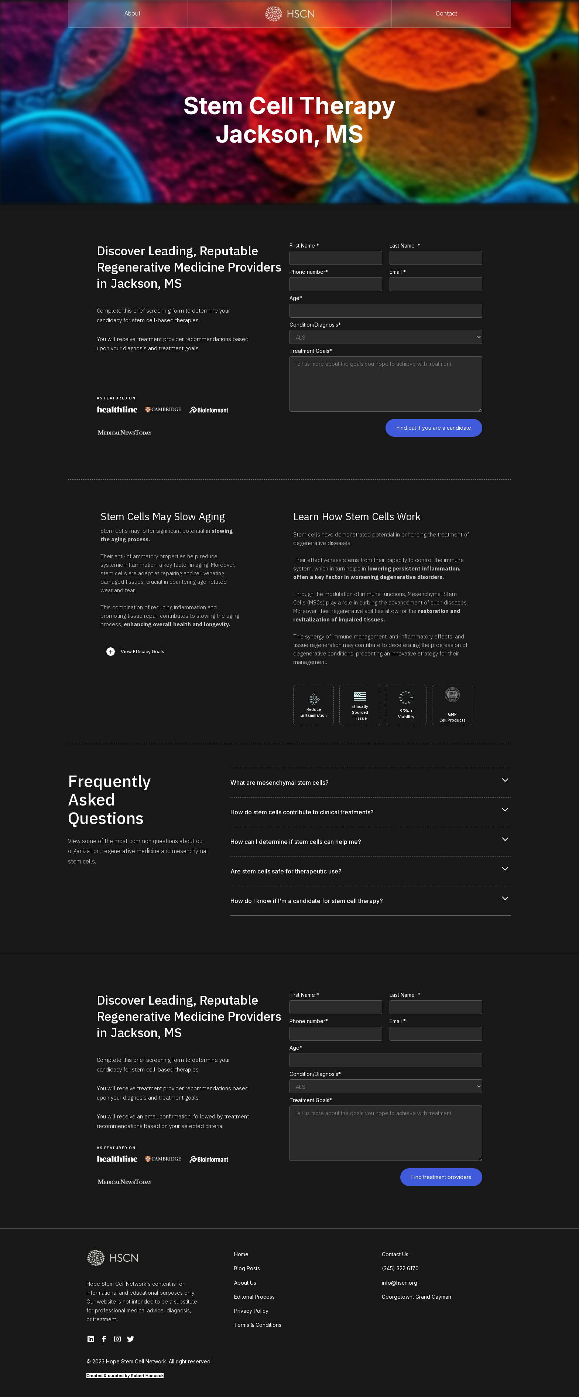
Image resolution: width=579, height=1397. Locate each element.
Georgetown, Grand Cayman (416, 1297)
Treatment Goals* (311, 351)
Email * (398, 272)
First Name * (304, 245)
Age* (296, 298)
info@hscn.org (399, 1283)
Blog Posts (247, 1268)
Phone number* (309, 272)
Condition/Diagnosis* (315, 324)
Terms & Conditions (257, 1325)
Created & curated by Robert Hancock (125, 1375)
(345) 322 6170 (400, 1268)
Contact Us (395, 1254)
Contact (446, 13)
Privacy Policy (251, 1311)
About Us (245, 1283)
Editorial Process (254, 1297)
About (132, 13)
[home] (290, 13)
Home (241, 1254)
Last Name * (405, 245)
